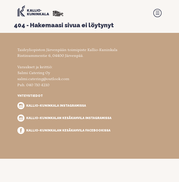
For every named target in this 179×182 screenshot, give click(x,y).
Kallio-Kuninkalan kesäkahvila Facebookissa (68, 130)
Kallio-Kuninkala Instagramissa (56, 105)
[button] (157, 13)
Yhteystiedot (30, 96)
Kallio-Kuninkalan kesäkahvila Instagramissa (68, 118)
